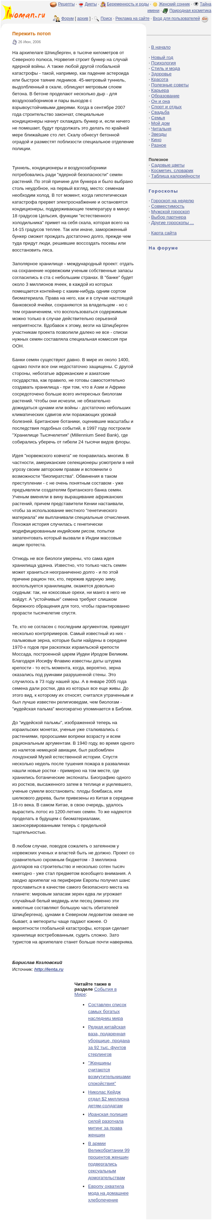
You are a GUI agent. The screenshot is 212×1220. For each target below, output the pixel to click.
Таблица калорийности (175, 176)
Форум (67, 18)
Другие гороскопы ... (172, 222)
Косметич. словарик (172, 170)
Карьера (160, 90)
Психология (163, 62)
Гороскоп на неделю (172, 200)
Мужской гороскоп (170, 211)
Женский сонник (174, 4)
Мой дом (160, 123)
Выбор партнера (168, 217)
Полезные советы (170, 84)
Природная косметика (190, 10)
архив (82, 18)
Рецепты (66, 4)
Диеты (91, 4)
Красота (159, 79)
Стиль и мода (165, 68)
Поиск (106, 18)
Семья (158, 117)
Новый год (162, 57)
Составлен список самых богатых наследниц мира (107, 1011)
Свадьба (160, 112)
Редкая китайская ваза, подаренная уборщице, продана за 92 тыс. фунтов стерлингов (109, 1040)
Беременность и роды (128, 4)
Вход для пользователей (181, 18)
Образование (165, 95)
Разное (158, 145)
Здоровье (161, 73)
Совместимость (167, 206)
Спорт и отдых (166, 106)
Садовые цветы (167, 165)
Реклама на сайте (132, 18)
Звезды (158, 134)
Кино (156, 139)
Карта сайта (163, 232)
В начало (161, 47)
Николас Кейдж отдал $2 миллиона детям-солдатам (108, 1098)
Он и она (160, 101)
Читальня (161, 128)
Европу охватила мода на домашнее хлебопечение (108, 1193)
